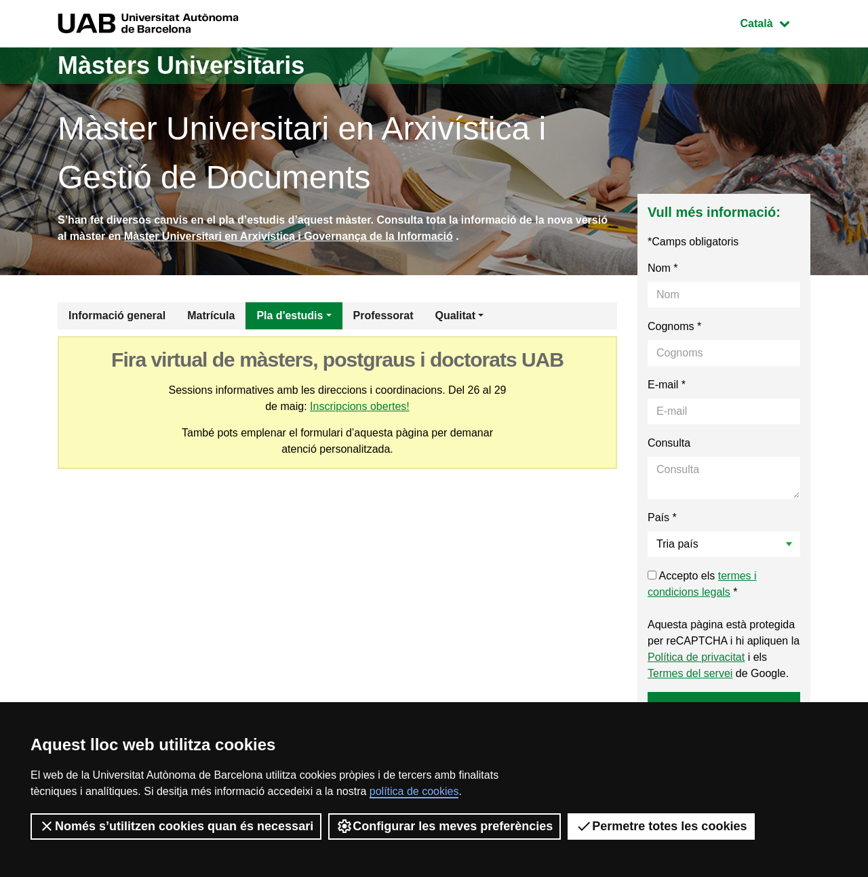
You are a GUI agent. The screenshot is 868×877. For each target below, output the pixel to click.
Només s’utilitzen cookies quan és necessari (176, 826)
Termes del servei (690, 673)
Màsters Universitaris (181, 65)
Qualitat (455, 315)
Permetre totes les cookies (661, 826)
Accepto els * (702, 584)
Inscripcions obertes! (360, 406)
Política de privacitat (696, 657)
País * (662, 517)
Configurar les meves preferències (444, 826)
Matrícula (211, 315)
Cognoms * (674, 326)
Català (775, 22)
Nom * (662, 268)
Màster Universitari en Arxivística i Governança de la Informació (288, 236)
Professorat (383, 315)
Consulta (669, 443)
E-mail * (667, 384)
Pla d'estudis (289, 315)
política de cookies (414, 791)
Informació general (116, 315)
